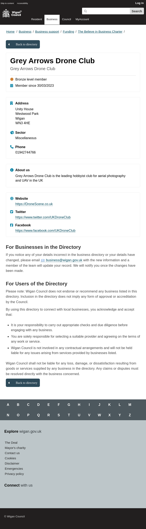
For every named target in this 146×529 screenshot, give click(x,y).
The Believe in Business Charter (100, 31)
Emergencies (14, 468)
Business (52, 19)
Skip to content (7, 3)
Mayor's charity (15, 448)
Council (66, 19)
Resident (36, 19)
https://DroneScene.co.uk (34, 204)
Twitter (18, 498)
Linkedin (46, 498)
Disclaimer (12, 463)
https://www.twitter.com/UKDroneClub (43, 217)
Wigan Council (12, 13)
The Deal (11, 442)
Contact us (12, 453)
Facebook (8, 498)
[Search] (106, 11)
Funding (68, 31)
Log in (139, 3)
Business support (47, 31)
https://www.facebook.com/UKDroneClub (45, 230)
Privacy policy (14, 474)
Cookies (10, 458)
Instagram (36, 498)
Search (137, 11)
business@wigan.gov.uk (64, 260)
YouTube (27, 498)
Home (10, 31)
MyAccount (82, 19)
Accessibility (22, 3)
